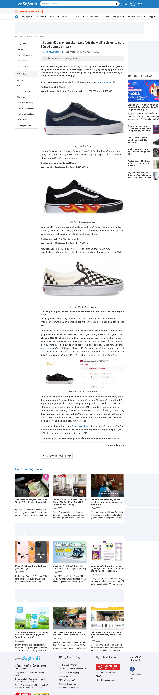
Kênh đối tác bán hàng (105, 680)
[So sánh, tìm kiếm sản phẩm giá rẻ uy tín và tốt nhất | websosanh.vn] (26, 4)
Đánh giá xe (117, 17)
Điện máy (52, 17)
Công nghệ (25, 17)
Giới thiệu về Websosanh (106, 672)
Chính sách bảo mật (67, 684)
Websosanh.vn (81, 426)
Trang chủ (19, 37)
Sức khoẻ (105, 17)
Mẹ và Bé (78, 17)
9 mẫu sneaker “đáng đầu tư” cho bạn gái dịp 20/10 (139, 151)
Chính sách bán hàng (68, 676)
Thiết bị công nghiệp (25, 108)
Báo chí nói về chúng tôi (25, 67)
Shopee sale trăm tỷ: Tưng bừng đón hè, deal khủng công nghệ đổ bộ (139, 128)
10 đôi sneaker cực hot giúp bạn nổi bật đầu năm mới (139, 140)
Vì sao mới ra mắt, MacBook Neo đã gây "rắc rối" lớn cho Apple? (31, 500)
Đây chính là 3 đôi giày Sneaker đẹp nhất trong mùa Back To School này (139, 175)
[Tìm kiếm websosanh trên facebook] (132, 669)
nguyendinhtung (116, 445)
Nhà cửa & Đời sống (135, 17)
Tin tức (29, 37)
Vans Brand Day (105, 82)
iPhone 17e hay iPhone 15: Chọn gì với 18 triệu (31, 567)
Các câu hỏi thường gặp (69, 673)
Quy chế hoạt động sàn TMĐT (72, 688)
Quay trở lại (59, 456)
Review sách (92, 17)
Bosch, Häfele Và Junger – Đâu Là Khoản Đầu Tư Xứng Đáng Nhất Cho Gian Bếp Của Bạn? (69, 502)
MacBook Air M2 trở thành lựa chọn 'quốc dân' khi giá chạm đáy (69, 567)
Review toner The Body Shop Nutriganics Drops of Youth (139, 163)
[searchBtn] (116, 3)
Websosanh (47, 348)
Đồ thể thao (67, 17)
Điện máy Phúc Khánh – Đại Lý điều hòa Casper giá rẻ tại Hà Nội (69, 633)
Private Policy (135, 674)
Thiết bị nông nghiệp (25, 114)
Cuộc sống (39, 17)
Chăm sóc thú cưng (25, 103)
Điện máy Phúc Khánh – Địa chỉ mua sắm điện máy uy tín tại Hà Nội (106, 634)
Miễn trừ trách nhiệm (67, 680)
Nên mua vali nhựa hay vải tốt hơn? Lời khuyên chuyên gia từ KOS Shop (106, 502)
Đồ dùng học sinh (24, 126)
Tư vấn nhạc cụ (23, 91)
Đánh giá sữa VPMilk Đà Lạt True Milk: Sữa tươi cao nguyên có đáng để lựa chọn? (31, 634)
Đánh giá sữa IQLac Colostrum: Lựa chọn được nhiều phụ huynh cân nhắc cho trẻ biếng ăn (107, 568)
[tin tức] (16, 16)
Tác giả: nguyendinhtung (52, 52)
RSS (131, 678)
